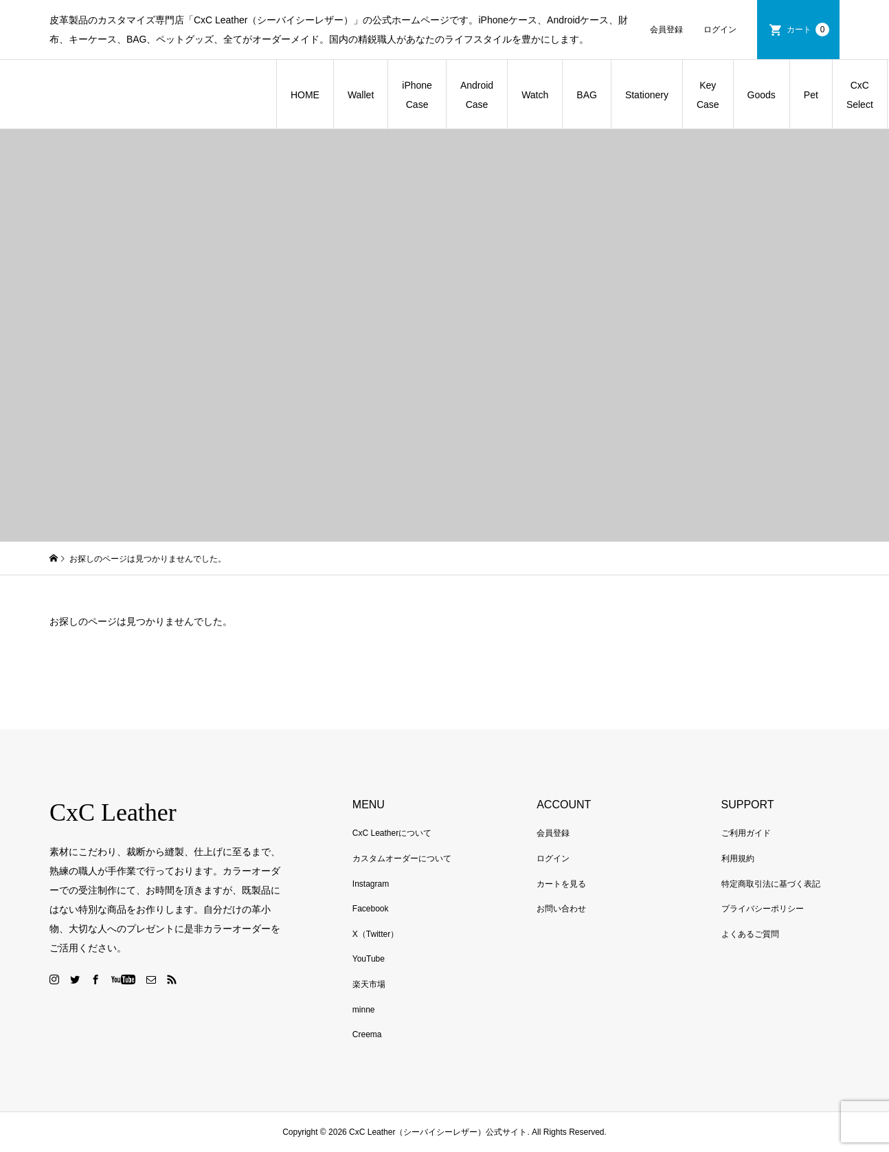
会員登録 (666, 29)
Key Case (708, 95)
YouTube (368, 959)
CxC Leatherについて (391, 833)
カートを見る (561, 884)
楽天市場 (368, 984)
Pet (811, 94)
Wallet (361, 94)
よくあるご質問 (750, 934)
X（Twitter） (375, 934)
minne (363, 1010)
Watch (534, 94)
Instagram (370, 884)
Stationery (646, 94)
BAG (586, 94)
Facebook (370, 908)
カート (808, 29)
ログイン (720, 29)
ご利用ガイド (746, 833)
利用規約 (737, 858)
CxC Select (859, 95)
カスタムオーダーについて (401, 858)
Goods (761, 94)
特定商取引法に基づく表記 (770, 884)
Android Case (476, 95)
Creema (367, 1034)
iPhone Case (417, 95)
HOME (305, 94)
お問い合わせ (561, 908)
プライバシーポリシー (762, 908)
